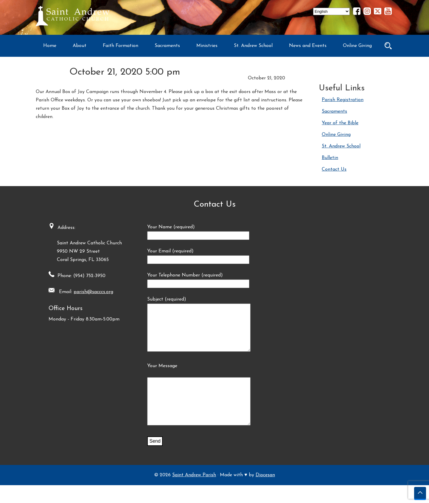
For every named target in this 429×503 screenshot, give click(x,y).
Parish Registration (342, 100)
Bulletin (330, 157)
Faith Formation (120, 45)
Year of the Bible (340, 123)
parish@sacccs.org (91, 292)
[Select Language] (331, 11)
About (79, 45)
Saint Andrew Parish (194, 493)
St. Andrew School (253, 45)
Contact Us (334, 169)
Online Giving (357, 45)
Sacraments (167, 45)
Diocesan (265, 493)
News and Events (308, 45)
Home (49, 45)
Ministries (206, 45)
